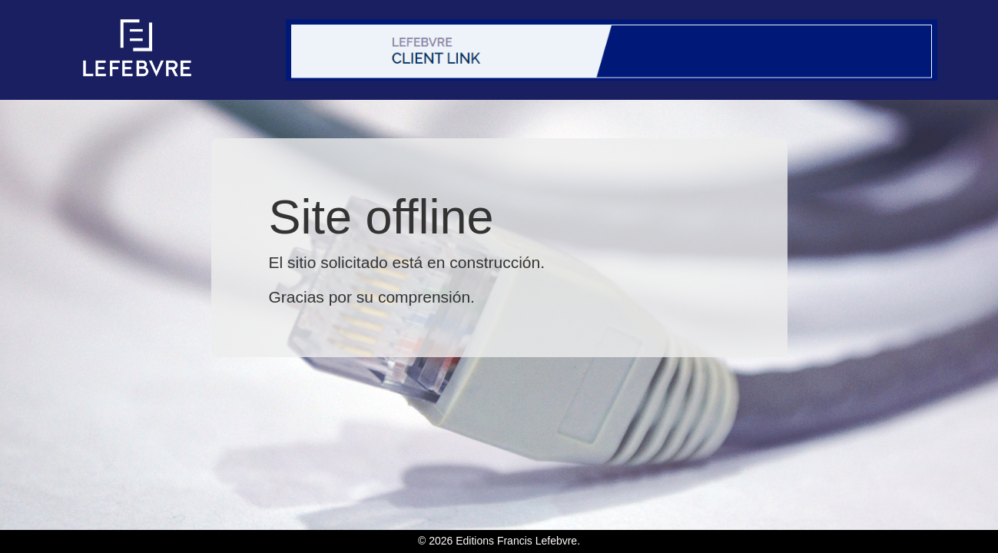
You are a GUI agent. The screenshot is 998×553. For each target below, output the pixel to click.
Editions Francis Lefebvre (516, 541)
